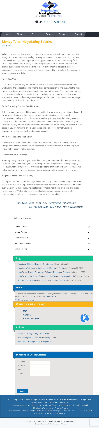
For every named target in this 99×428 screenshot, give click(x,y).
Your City (61, 413)
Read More (51, 297)
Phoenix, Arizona (61, 408)
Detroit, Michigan (50, 402)
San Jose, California (37, 411)
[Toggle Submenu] (88, 226)
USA (25, 311)
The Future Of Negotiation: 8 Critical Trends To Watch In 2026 (42, 280)
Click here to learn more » (25, 300)
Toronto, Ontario (70, 411)
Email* (19, 369)
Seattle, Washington (54, 411)
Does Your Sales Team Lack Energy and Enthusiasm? (44, 203)
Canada (27, 315)
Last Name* (21, 365)
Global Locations (31, 318)
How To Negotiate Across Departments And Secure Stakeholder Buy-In (46, 276)
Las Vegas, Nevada (19, 405)
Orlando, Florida (82, 405)
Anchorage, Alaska (16, 400)
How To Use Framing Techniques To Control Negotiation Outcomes (44, 272)
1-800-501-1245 (55, 22)
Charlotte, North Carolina (68, 400)
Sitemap (64, 424)
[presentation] (73, 381)
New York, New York (66, 405)
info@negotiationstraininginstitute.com (46, 424)
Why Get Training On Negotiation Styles (33, 333)
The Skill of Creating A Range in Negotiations (35, 342)
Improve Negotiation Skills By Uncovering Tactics (37, 338)
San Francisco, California (18, 411)
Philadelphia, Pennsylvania (43, 408)
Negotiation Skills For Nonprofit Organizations (35, 264)
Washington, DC (50, 413)
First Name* (21, 362)
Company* (21, 373)
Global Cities (64, 402)
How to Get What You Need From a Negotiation (58, 207)
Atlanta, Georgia (31, 400)
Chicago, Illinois (85, 400)
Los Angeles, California (48, 405)
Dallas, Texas (37, 402)
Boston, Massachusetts (47, 400)
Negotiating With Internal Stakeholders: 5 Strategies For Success (43, 268)
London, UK (32, 405)
